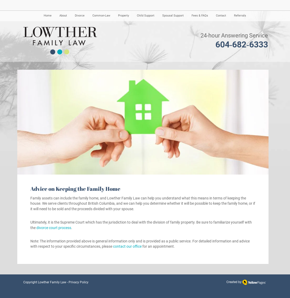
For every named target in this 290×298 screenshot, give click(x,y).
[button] (63, 15)
